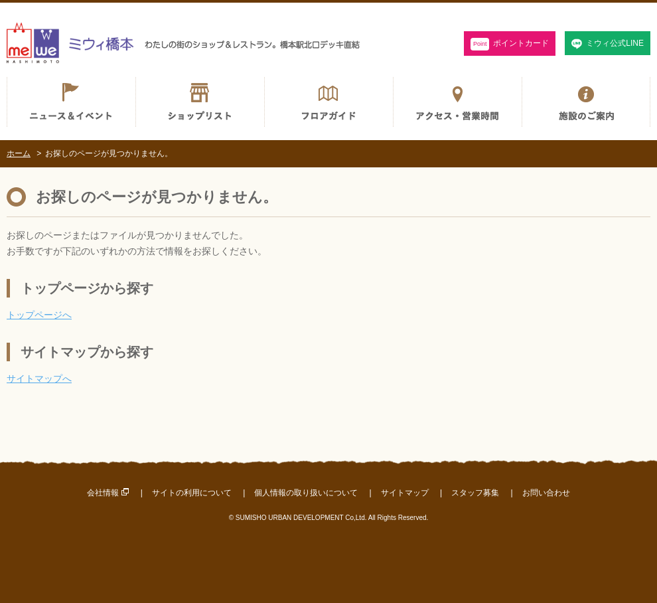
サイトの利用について (192, 492)
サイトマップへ (39, 378)
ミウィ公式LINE (615, 43)
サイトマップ (405, 492)
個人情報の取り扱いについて (306, 492)
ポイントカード (510, 44)
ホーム (19, 153)
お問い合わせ (546, 492)
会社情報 (103, 492)
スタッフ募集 (475, 492)
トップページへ (39, 314)
